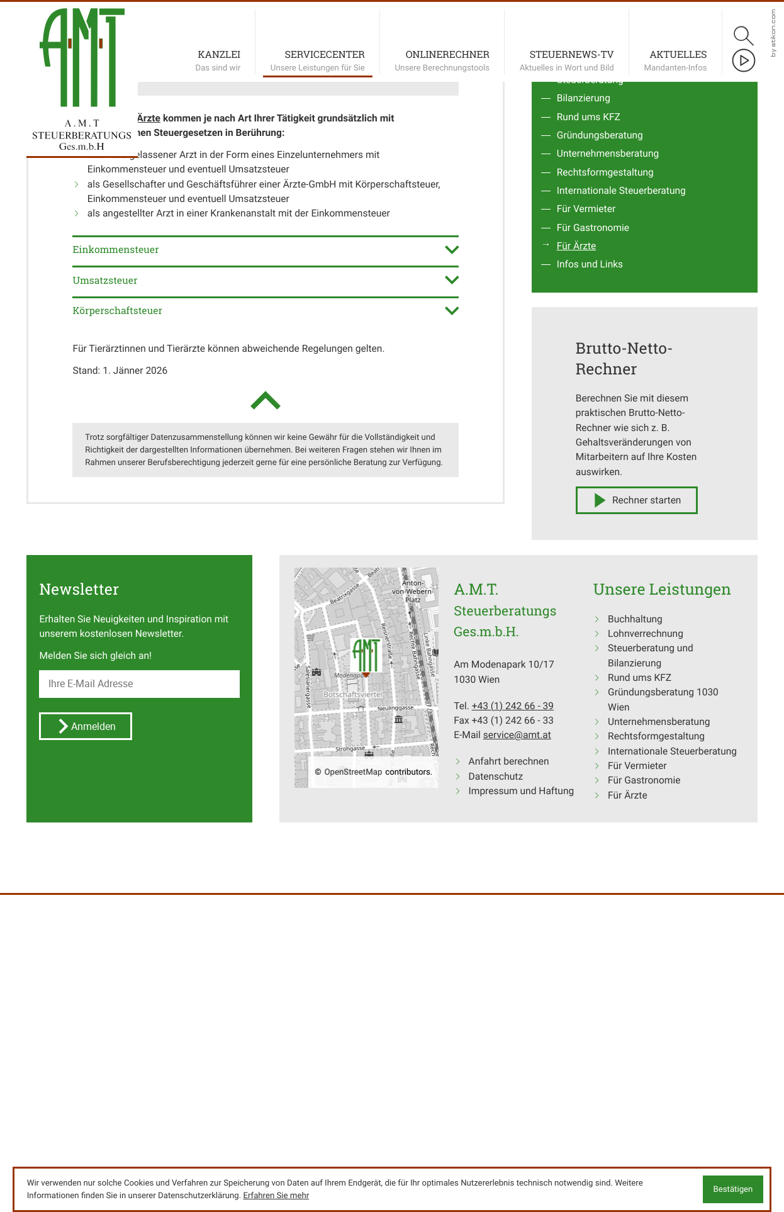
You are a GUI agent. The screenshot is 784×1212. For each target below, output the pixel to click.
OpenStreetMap (354, 1163)
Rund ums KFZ (588, 508)
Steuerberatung (590, 471)
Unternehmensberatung (608, 545)
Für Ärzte (576, 637)
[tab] (265, 640)
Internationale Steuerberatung (621, 582)
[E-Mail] (139, 1076)
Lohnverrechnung (594, 453)
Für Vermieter (586, 600)
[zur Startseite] (82, 57)
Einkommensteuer (350, 605)
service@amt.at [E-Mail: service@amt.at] (517, 1126)
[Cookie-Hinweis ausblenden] (733, 1189)
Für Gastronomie (593, 619)
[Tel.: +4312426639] (513, 1098)
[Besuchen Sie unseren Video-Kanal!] (744, 60)
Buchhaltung (584, 434)
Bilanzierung (583, 490)
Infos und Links (590, 656)
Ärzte (148, 510)
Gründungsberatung (600, 527)
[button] (147, 459)
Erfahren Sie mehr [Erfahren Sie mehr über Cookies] (276, 1195)
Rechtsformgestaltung (605, 564)
